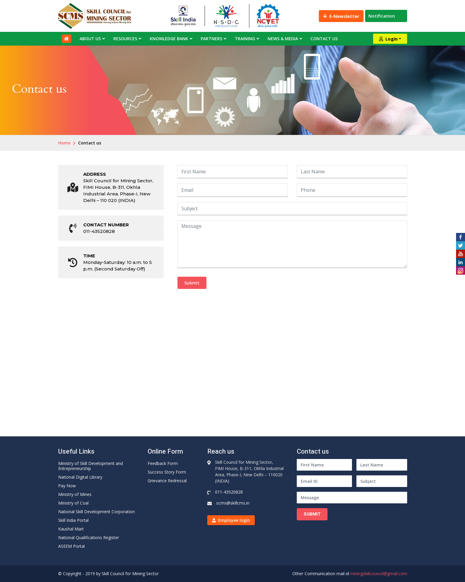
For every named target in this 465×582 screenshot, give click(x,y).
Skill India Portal (73, 520)
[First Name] (324, 465)
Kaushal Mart (71, 529)
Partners (211, 38)
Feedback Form (163, 463)
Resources (125, 38)
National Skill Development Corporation (96, 511)
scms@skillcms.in (232, 503)
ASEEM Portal (71, 546)
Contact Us (324, 38)
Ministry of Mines (75, 494)
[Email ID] (324, 481)
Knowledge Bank (169, 38)
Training (245, 38)
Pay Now (67, 485)
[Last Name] (381, 465)
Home (64, 143)
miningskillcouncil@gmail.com (378, 573)
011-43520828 (99, 231)
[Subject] (381, 481)
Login (388, 39)
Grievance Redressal (167, 480)
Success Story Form (167, 472)
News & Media (283, 38)
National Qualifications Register (88, 537)
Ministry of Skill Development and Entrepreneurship (90, 465)
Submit (192, 283)
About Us (90, 38)
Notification (386, 16)
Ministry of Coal (73, 503)
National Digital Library (80, 477)
